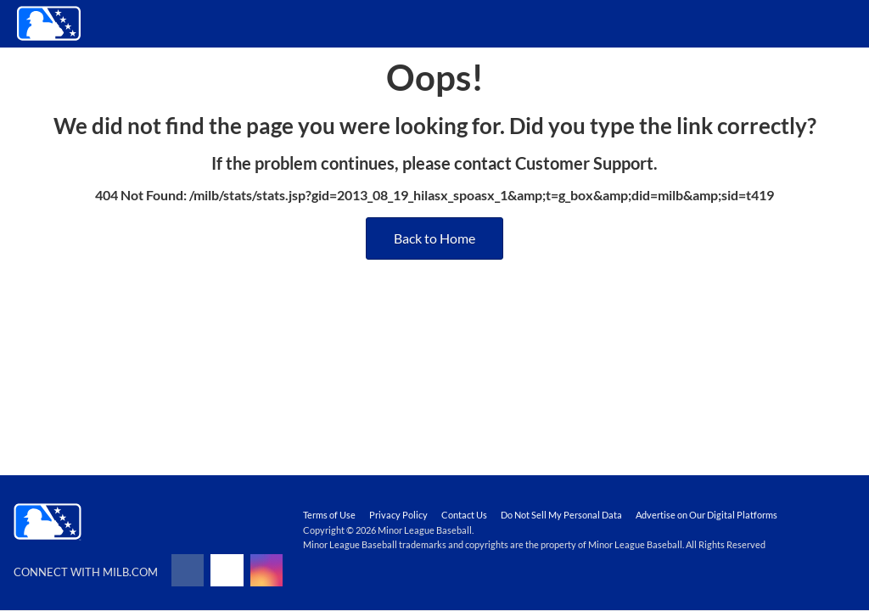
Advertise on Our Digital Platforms (706, 514)
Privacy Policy (398, 514)
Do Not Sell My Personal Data (561, 514)
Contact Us (464, 514)
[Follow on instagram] (266, 570)
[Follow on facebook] (187, 570)
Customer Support (584, 163)
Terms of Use (329, 514)
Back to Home (434, 238)
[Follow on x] (226, 570)
